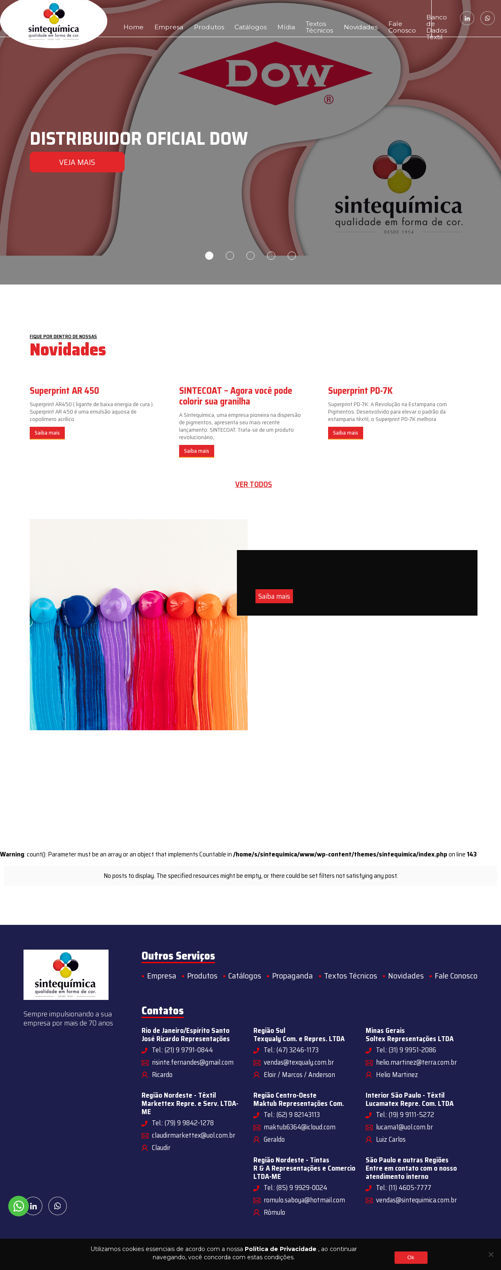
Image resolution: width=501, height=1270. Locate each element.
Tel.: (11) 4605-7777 (403, 1187)
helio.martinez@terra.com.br (416, 1062)
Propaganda (292, 975)
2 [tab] (230, 256)
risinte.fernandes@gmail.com (193, 1062)
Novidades (318, 18)
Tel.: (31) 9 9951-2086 (406, 1050)
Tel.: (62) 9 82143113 (292, 1114)
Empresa (158, 18)
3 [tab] (250, 256)
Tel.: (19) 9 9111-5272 (405, 1114)
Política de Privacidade (281, 1249)
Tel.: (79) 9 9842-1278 (183, 1123)
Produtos (190, 18)
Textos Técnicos (276, 18)
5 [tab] (292, 256)
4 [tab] (271, 256)
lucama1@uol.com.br (404, 1127)
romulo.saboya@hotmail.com (304, 1200)
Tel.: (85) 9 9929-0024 (295, 1187)
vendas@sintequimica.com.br (416, 1200)
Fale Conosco (350, 18)
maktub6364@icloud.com (300, 1127)
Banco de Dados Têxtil (394, 18)
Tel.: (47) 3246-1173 (291, 1050)
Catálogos (222, 18)
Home (130, 18)
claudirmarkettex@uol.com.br (193, 1135)
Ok (410, 1257)
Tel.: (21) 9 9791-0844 (182, 1050)
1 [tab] (209, 256)
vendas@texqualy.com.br (299, 1062)
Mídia (250, 18)
